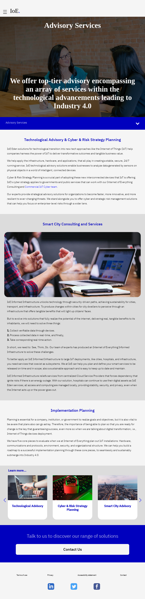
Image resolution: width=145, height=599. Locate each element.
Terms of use (22, 575)
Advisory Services (16, 122)
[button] (140, 500)
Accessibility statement (87, 575)
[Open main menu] (5, 12)
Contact (123, 575)
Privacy (50, 575)
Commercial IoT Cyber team (41, 186)
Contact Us (72, 549)
